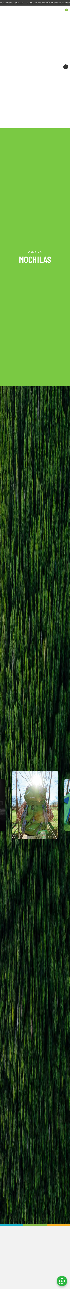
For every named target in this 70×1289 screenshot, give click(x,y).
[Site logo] (35, 10)
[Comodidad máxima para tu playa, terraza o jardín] (35, 67)
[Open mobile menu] (5, 11)
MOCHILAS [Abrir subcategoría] (35, 259)
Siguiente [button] (65, 66)
